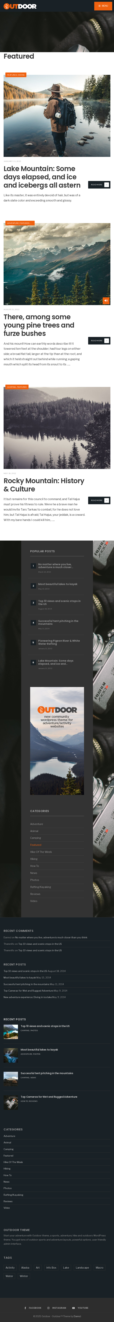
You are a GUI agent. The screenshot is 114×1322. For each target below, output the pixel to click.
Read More (100, 184)
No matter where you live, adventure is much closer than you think (51, 937)
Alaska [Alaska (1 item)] (25, 1267)
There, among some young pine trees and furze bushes (39, 325)
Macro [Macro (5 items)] (99, 1267)
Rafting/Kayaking (40, 887)
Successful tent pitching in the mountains (26, 984)
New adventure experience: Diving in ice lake (28, 997)
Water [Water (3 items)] (9, 1276)
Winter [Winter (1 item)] (24, 1276)
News (33, 873)
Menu (103, 5)
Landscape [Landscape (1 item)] (82, 1267)
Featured (12, 75)
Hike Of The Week (41, 852)
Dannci (77, 1316)
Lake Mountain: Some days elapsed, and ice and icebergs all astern (42, 177)
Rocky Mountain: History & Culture (44, 485)
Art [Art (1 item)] (38, 1267)
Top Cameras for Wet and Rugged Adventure (28, 990)
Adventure (13, 223)
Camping (11, 387)
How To (34, 866)
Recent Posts (15, 1019)
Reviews (35, 894)
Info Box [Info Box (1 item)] (51, 1267)
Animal (34, 831)
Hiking (21, 75)
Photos (34, 880)
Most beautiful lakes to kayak (20, 977)
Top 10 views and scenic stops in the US (40, 943)
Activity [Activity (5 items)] (10, 1267)
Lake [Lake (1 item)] (66, 1267)
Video (33, 901)
